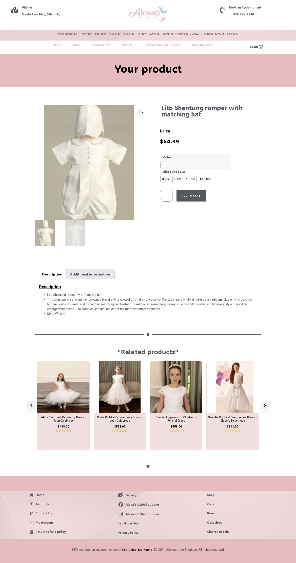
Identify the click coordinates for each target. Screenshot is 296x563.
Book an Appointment (245, 7)
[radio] (164, 165)
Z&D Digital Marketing (137, 550)
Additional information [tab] (90, 274)
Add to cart (191, 195)
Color (167, 157)
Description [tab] (52, 274)
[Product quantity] (166, 196)
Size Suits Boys (174, 171)
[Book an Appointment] (222, 10)
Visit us (27, 7)
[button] (141, 111)
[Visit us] (14, 10)
